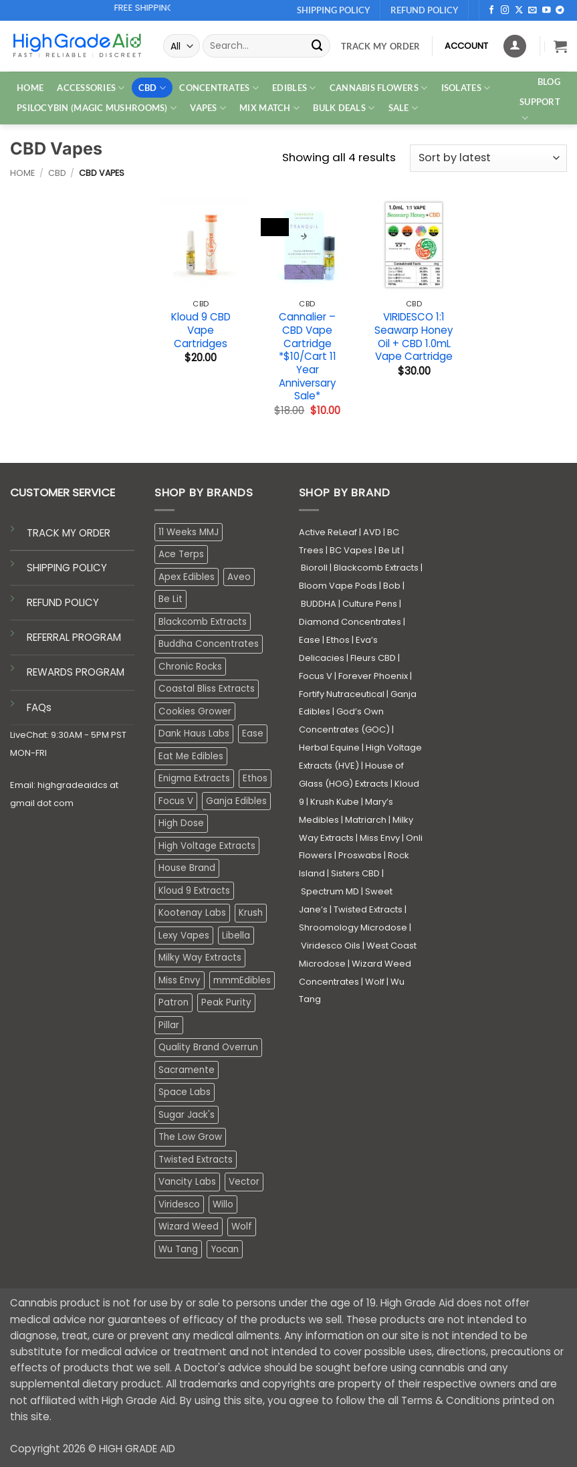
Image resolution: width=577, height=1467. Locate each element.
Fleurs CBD (373, 658)
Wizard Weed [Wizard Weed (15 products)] (188, 1226)
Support (540, 110)
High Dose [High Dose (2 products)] (181, 823)
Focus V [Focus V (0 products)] (175, 801)
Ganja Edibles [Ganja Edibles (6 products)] (236, 801)
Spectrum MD (330, 891)
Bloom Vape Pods (338, 585)
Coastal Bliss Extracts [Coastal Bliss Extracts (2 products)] (206, 688)
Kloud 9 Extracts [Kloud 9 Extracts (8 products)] (194, 890)
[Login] (514, 46)
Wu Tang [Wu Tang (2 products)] (178, 1249)
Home (22, 173)
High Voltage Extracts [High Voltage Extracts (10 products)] (206, 846)
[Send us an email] (532, 10)
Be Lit (389, 550)
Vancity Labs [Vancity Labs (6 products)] (187, 1181)
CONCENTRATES (219, 88)
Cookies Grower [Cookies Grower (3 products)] (194, 711)
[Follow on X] (519, 10)
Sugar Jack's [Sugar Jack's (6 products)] (186, 1114)
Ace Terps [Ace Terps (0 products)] (181, 554)
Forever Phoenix (373, 676)
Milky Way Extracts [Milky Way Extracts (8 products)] (199, 957)
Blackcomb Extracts (376, 567)
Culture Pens (369, 603)
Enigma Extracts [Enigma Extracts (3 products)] (194, 778)
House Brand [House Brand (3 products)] (186, 868)
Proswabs (360, 855)
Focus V (315, 676)
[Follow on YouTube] (546, 10)
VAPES (208, 108)
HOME (30, 87)
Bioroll (314, 567)
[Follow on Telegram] (560, 10)
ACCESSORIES (90, 88)
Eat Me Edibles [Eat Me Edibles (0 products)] (190, 756)
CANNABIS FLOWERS (379, 88)
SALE (403, 108)
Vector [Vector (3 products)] (244, 1181)
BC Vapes (351, 550)
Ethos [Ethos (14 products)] (255, 778)
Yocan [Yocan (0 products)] (225, 1249)
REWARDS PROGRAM (75, 672)
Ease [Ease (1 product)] (252, 733)
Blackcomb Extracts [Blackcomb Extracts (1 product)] (202, 621)
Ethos (338, 639)
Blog (549, 81)
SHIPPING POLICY (67, 568)
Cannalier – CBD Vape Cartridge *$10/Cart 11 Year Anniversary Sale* (307, 356)
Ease (309, 639)
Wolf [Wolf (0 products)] (241, 1226)
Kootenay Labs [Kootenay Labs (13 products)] (192, 912)
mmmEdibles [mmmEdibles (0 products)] (242, 980)
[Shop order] (488, 158)
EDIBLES (294, 88)
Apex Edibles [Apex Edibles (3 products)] (186, 577)
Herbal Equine (329, 747)
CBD (152, 88)
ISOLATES (466, 88)
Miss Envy (380, 838)
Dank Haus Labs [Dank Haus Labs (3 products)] (193, 733)
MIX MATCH (269, 108)
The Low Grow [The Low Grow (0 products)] (190, 1137)
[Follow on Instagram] (505, 10)
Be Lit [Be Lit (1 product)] (170, 599)
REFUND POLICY (63, 602)
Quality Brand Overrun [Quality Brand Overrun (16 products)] (208, 1047)
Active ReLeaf (328, 532)
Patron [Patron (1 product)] (173, 1002)
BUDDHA (318, 603)
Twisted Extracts (368, 909)
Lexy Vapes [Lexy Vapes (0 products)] (183, 935)
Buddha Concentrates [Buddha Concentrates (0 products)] (208, 644)
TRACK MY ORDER (68, 533)
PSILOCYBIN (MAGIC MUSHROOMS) (97, 108)
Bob (391, 585)
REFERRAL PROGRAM (74, 637)
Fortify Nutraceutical (341, 694)
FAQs (39, 707)
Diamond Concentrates (350, 621)
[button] (560, 46)
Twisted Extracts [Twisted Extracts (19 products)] (195, 1159)
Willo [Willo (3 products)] (223, 1204)
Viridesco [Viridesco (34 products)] (179, 1204)
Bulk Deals (343, 108)
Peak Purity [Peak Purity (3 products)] (226, 1002)
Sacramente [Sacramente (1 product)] (186, 1070)
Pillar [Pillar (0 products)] (168, 1025)
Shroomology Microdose (353, 927)
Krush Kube (334, 801)
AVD (372, 532)
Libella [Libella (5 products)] (236, 935)
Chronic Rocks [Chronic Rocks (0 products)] (190, 666)
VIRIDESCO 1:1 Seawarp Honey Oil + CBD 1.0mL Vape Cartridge (413, 336)
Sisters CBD (355, 873)
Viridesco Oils (330, 945)
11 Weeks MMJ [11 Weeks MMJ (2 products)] (188, 532)
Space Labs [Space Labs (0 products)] (184, 1092)
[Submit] (317, 46)
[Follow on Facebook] (491, 10)
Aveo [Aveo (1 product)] (239, 577)
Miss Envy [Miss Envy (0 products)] (179, 980)
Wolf (374, 981)
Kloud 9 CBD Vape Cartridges (201, 330)
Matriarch (365, 819)
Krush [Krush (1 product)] (251, 912)
